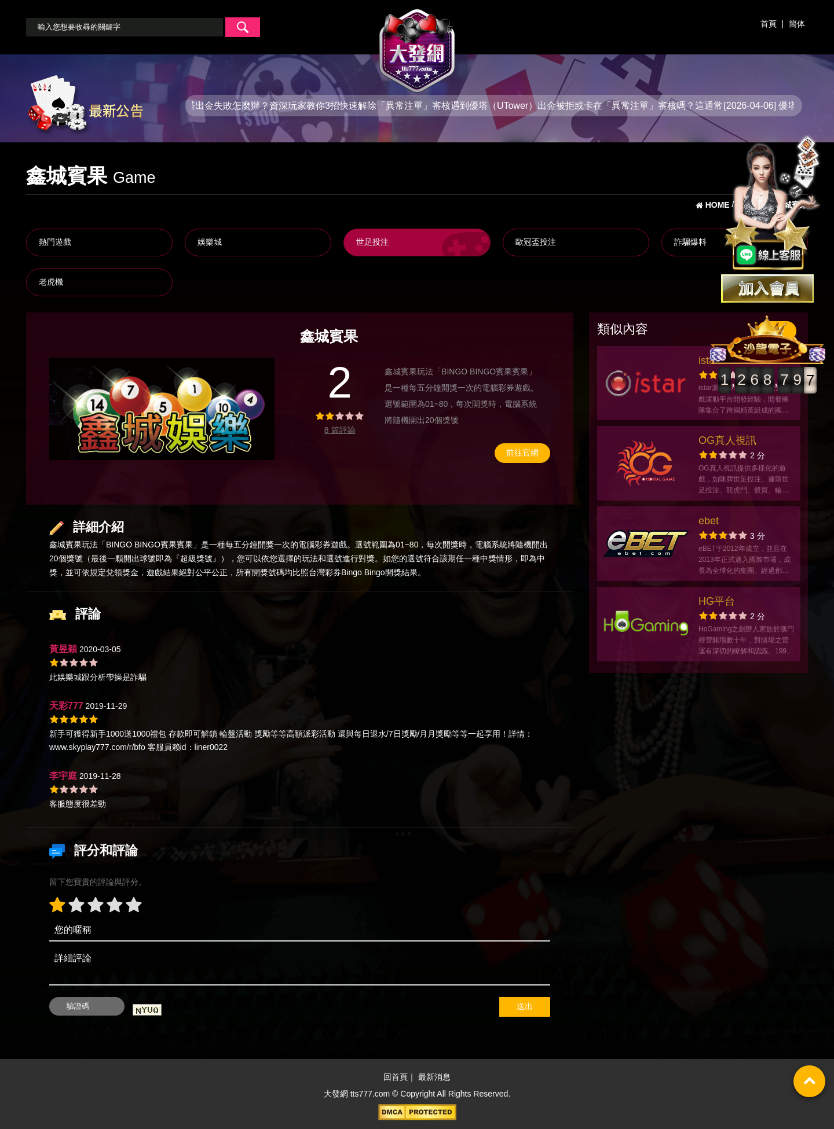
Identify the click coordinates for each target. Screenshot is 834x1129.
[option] (162, 408)
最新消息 (434, 1077)
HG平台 (716, 601)
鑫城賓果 (65, 544)
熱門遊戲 (55, 242)
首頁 (768, 23)
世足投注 (372, 242)
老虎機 (51, 281)
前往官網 (522, 452)
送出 (525, 1006)
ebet (708, 521)
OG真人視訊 (727, 440)
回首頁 (395, 1077)
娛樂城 (209, 242)
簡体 (797, 23)
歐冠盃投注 (535, 242)
